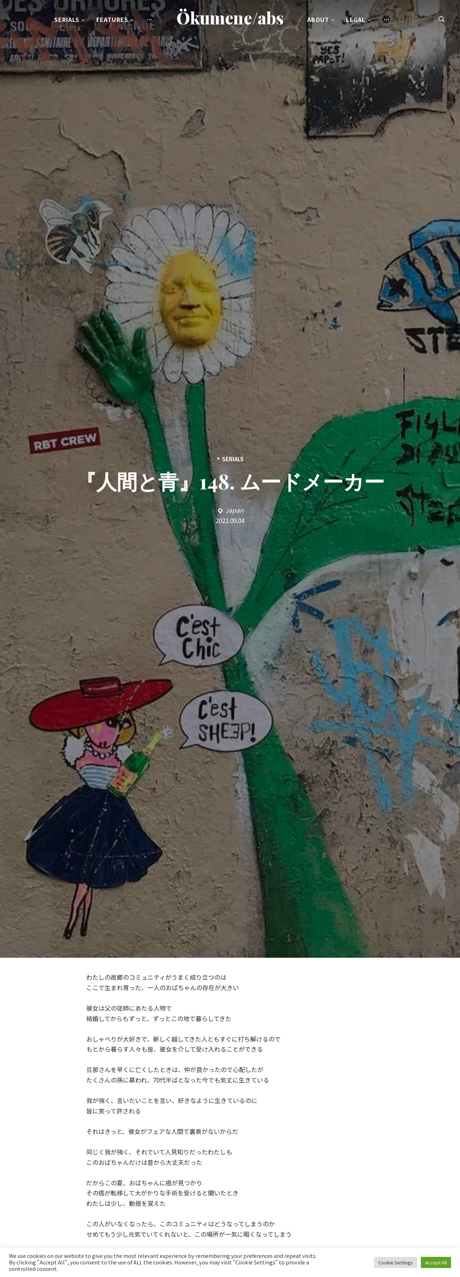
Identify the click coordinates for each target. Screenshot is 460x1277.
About (318, 19)
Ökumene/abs (230, 17)
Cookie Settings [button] (395, 1262)
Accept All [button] (436, 1262)
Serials (66, 19)
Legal (355, 19)
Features (112, 19)
